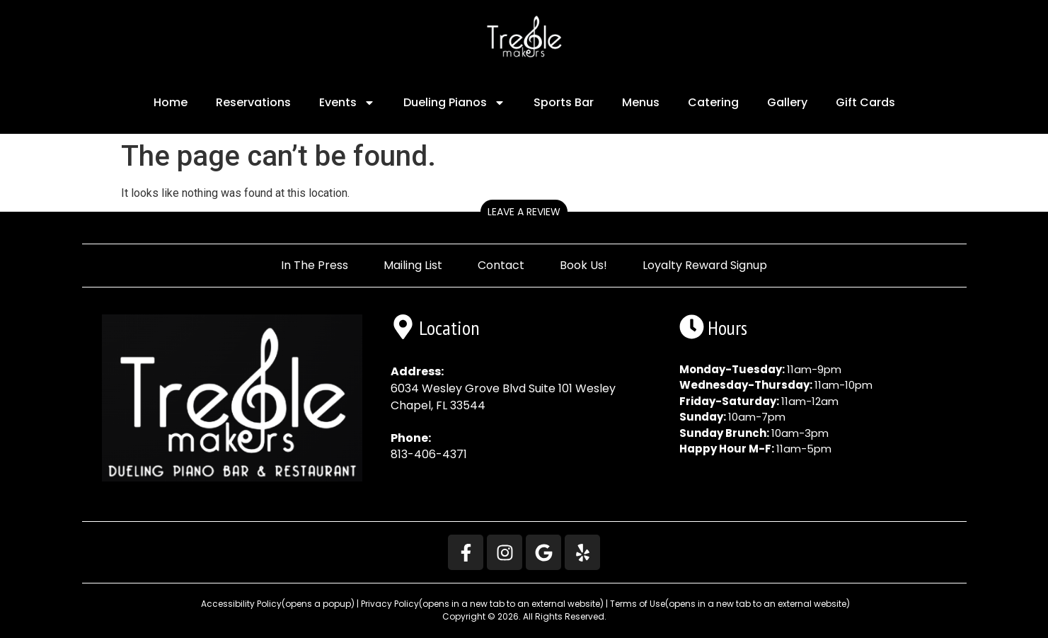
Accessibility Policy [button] (277, 604)
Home (171, 102)
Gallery (787, 102)
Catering (713, 102)
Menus (641, 102)
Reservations (253, 102)
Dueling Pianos (454, 102)
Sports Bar (564, 102)
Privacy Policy (482, 604)
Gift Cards (865, 102)
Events (347, 102)
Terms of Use (730, 604)
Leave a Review (524, 212)
